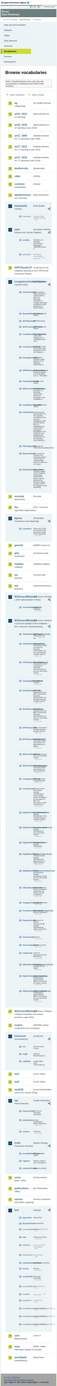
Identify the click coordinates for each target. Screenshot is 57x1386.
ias (16, 575)
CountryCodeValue (28, 347)
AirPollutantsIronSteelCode (28, 662)
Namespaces (10, 62)
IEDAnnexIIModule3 (23, 620)
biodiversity (21, 168)
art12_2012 (20, 114)
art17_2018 (20, 157)
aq (15, 103)
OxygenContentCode (28, 903)
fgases (18, 518)
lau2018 (18, 1089)
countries (27, 529)
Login (34, 7)
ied (16, 585)
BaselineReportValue (28, 313)
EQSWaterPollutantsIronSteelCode (28, 871)
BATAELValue (28, 321)
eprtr (17, 229)
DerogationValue (28, 358)
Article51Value (28, 292)
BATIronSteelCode (28, 754)
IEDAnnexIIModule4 (23, 1011)
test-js (26, 1268)
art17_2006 (20, 135)
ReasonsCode (28, 920)
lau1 (16, 1074)
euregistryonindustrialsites (23, 281)
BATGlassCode (28, 728)
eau (24, 1237)
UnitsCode (28, 953)
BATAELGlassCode (28, 690)
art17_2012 (20, 146)
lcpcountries (28, 1111)
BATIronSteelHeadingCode (28, 766)
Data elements (10, 41)
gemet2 (18, 545)
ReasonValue (28, 453)
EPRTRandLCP (23, 267)
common (19, 184)
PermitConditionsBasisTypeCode (28, 911)
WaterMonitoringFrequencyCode (28, 964)
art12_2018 (20, 124)
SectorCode (28, 937)
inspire (18, 1025)
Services (8, 56)
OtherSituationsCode (28, 888)
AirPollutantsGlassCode (28, 644)
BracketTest (28, 1223)
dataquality (20, 205)
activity (26, 240)
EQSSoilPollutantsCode (28, 842)
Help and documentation (15, 25)
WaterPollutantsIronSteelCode (28, 991)
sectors (26, 1131)
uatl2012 (27, 1061)
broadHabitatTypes (28, 1153)
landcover (20, 1036)
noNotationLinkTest (28, 1263)
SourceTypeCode (28, 945)
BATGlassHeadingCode (28, 739)
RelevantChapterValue (28, 469)
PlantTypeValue (28, 446)
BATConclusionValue (28, 327)
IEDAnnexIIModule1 (23, 596)
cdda (17, 176)
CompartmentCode (28, 779)
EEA (16, 2)
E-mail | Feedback (12, 1377)
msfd (17, 1143)
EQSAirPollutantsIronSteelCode (28, 827)
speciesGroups (28, 1168)
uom (17, 1335)
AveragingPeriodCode (28, 681)
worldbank (20, 1357)
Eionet (15, 19)
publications (21, 1188)
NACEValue (28, 412)
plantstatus (28, 1120)
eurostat (19, 496)
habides (19, 564)
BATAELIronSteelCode (28, 709)
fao (16, 507)
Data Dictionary (25, 19)
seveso (18, 1199)
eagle (25, 1054)
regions (26, 1161)
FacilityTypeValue (28, 381)
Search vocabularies (17, 95)
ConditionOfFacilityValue (28, 334)
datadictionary (22, 195)
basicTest (27, 1217)
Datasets (8, 30)
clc (24, 1046)
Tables (7, 35)
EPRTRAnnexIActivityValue (28, 370)
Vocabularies (10, 51)
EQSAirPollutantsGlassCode (28, 812)
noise (17, 1177)
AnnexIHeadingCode (28, 607)
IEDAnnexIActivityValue (28, 388)
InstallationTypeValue (28, 405)
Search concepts (38, 95)
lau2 (16, 1081)
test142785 (28, 1276)
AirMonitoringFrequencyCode (28, 634)
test (16, 1210)
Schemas (8, 46)
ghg (16, 553)
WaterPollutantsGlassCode (28, 976)
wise (17, 1346)
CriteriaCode (28, 789)
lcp (16, 1100)
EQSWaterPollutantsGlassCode (28, 854)
